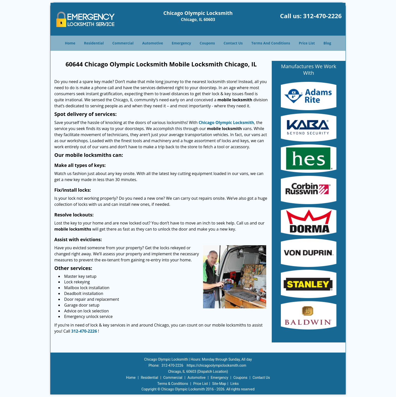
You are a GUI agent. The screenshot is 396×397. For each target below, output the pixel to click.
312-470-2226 (322, 16)
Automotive (152, 43)
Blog (327, 43)
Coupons (207, 43)
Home (70, 43)
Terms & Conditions (172, 384)
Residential (94, 43)
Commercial (123, 43)
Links (234, 384)
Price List (307, 43)
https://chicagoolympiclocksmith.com (216, 365)
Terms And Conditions (270, 43)
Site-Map (219, 384)
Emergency (181, 43)
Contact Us (233, 43)
